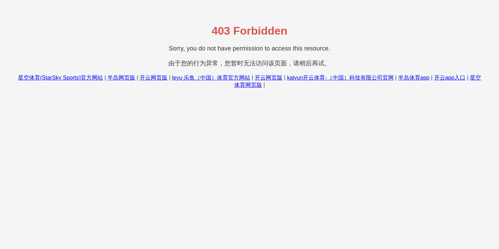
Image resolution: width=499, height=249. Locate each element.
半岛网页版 (121, 78)
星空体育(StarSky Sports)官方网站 (60, 78)
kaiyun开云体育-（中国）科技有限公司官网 (340, 78)
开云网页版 (153, 78)
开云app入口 (450, 78)
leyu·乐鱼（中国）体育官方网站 (211, 78)
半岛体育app (414, 78)
